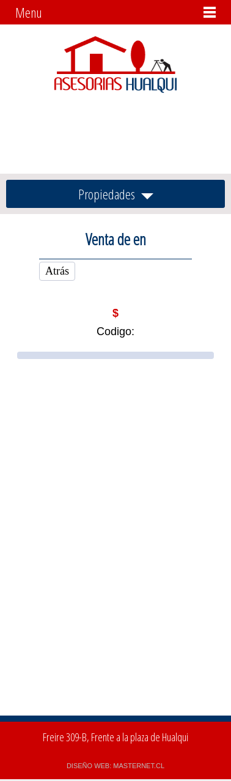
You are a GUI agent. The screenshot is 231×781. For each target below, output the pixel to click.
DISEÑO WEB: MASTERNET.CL (115, 765)
